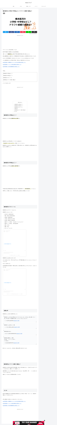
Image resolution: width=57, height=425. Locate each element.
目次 (19, 102)
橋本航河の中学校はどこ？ (19, 105)
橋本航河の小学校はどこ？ (19, 104)
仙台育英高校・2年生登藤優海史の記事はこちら (11, 66)
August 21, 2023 (16, 320)
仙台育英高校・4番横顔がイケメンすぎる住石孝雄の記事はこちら (14, 62)
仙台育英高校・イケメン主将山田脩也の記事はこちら (12, 64)
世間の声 (16, 108)
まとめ (16, 111)
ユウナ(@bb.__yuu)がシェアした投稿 (14, 255)
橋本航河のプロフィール (18, 107)
